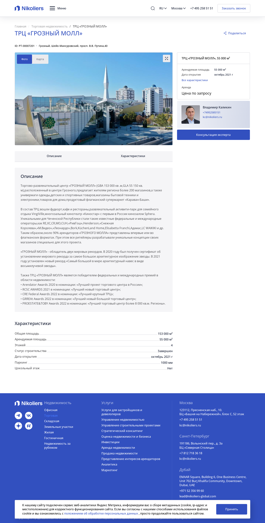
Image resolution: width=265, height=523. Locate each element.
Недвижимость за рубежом (57, 446)
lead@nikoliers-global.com (197, 496)
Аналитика (109, 464)
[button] (58, 8)
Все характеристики (195, 80)
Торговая (51, 415)
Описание (54, 156)
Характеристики (133, 156)
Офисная (50, 410)
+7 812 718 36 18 (190, 453)
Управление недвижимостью (122, 420)
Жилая (49, 432)
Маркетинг (109, 470)
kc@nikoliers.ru (212, 117)
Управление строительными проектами (130, 425)
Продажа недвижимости (119, 453)
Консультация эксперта (213, 135)
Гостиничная (53, 438)
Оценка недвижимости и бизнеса (126, 437)
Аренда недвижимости (118, 448)
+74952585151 (211, 112)
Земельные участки (58, 427)
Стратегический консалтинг (122, 431)
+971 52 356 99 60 (191, 491)
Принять (231, 509)
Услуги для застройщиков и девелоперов (121, 412)
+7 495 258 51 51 (190, 420)
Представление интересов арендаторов (130, 459)
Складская (51, 421)
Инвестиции (110, 442)
